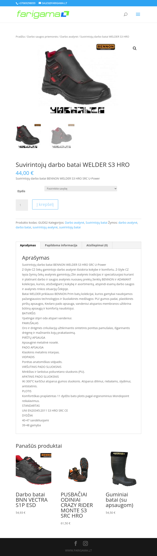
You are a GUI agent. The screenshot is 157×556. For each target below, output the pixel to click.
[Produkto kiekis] (22, 205)
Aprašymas (28, 245)
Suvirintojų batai (96, 222)
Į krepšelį (45, 204)
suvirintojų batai (70, 227)
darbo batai (23, 227)
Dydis (21, 191)
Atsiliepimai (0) (97, 245)
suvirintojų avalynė (45, 227)
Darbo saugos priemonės (42, 36)
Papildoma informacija (61, 245)
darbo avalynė (127, 222)
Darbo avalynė (69, 36)
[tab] (28, 245)
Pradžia (20, 36)
